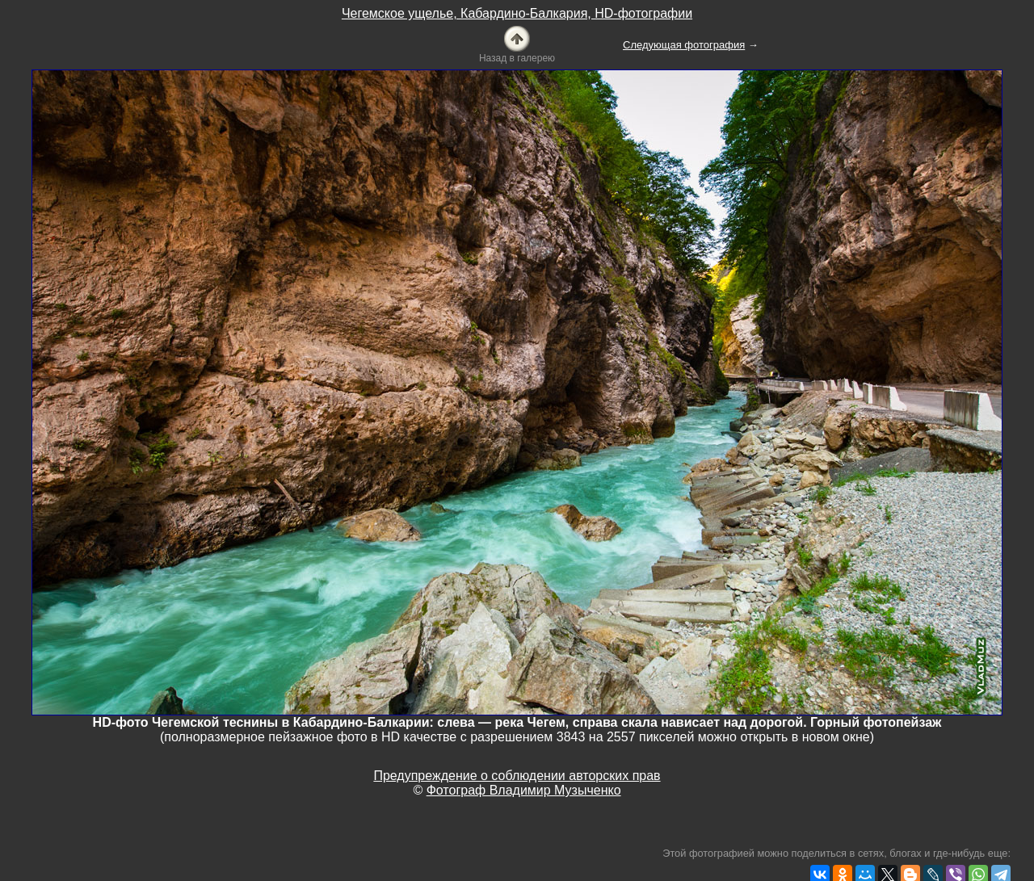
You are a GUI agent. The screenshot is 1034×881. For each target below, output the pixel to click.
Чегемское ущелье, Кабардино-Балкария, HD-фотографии (517, 13)
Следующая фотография (684, 45)
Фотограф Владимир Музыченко (524, 790)
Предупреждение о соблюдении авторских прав (516, 775)
